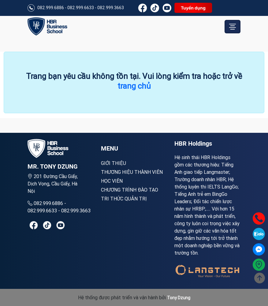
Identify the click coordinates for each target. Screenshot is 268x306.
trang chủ (134, 86)
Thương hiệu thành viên (132, 172)
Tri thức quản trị (124, 199)
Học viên (112, 181)
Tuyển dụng (193, 7)
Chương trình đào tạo (129, 190)
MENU (109, 148)
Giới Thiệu (113, 163)
